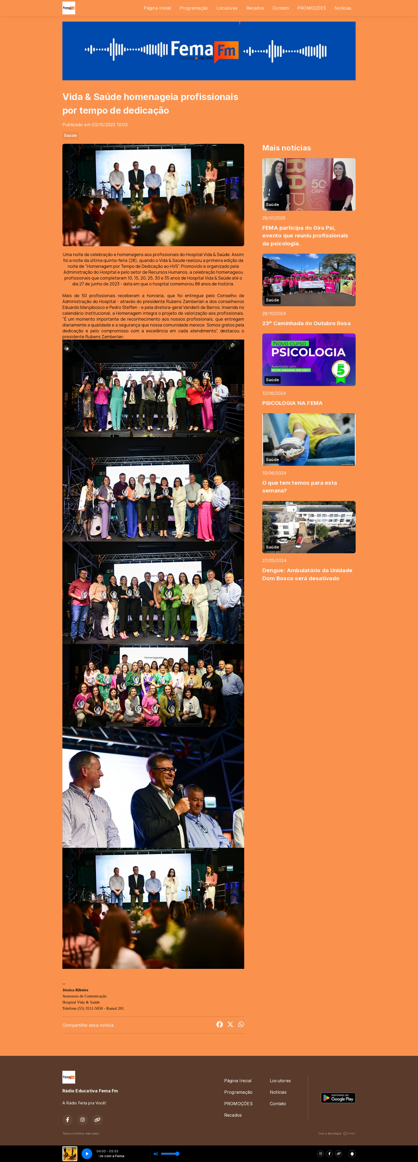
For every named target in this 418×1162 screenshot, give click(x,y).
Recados (255, 8)
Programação (194, 8)
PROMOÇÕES (312, 8)
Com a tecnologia (337, 1133)
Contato (280, 8)
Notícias (343, 8)
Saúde (70, 135)
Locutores (227, 8)
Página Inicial (157, 8)
